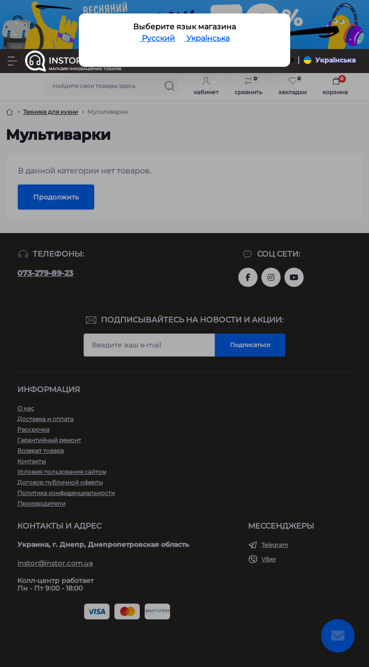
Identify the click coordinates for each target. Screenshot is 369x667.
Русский (157, 38)
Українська (207, 38)
